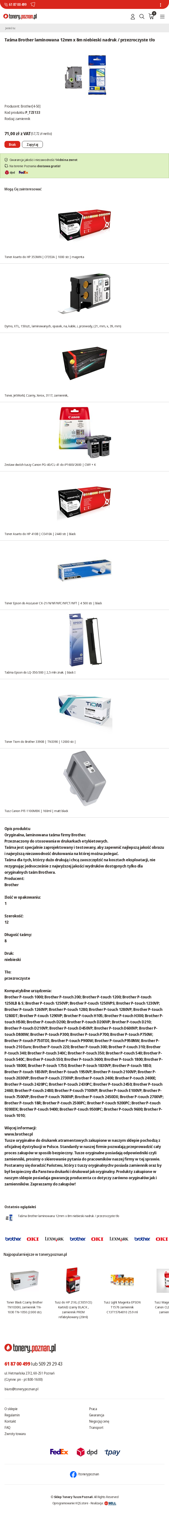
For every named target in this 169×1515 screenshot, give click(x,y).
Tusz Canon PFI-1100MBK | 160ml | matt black (36, 810)
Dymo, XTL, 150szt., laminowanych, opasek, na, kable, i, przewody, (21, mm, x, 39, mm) (62, 326)
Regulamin (12, 1415)
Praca (93, 1408)
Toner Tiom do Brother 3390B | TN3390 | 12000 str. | (40, 741)
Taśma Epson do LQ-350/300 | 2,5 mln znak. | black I (40, 672)
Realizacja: (103, 1503)
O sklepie (11, 1408)
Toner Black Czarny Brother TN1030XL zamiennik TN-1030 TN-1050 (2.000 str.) (24, 1307)
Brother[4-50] (30, 106)
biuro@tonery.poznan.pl (21, 1389)
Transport (96, 1427)
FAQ (7, 1427)
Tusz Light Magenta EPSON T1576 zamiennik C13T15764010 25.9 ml (122, 1307)
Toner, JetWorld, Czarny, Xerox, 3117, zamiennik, (36, 395)
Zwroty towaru (15, 1433)
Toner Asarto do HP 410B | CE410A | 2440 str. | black (40, 533)
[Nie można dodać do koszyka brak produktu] (12, 144)
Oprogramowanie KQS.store (70, 1503)
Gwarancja (96, 1415)
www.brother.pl (18, 1134)
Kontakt (10, 1421)
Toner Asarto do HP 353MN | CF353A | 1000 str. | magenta (44, 257)
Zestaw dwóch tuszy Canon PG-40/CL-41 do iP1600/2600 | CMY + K (50, 464)
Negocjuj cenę (99, 1421)
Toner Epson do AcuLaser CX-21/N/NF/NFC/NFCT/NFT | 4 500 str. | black (53, 603)
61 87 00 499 (17, 4)
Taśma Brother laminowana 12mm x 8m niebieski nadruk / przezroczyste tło (68, 1216)
